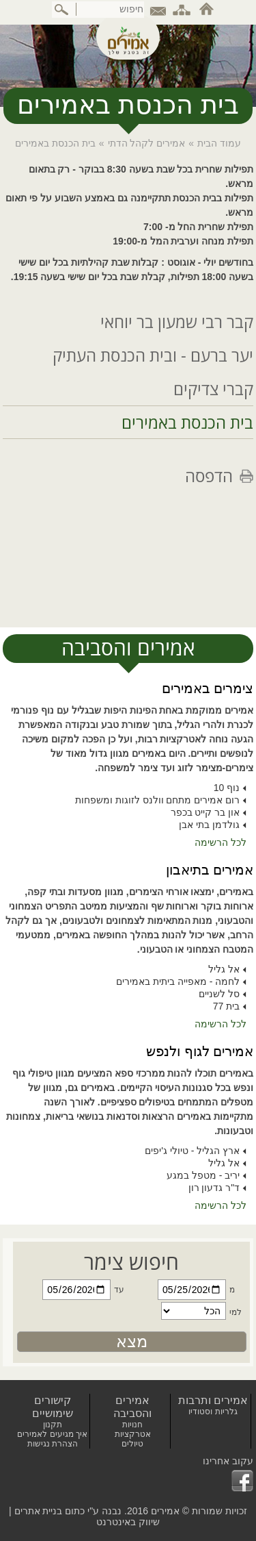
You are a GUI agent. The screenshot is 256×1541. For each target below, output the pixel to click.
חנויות (132, 1424)
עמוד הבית (219, 143)
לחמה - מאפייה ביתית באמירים (178, 981)
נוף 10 (227, 787)
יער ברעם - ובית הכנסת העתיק (153, 355)
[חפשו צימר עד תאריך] (75, 1289)
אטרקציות (133, 1434)
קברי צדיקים (213, 388)
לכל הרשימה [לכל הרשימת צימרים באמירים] (220, 842)
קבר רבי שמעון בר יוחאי (176, 321)
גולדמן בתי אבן (209, 824)
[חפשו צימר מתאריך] (190, 1289)
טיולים (132, 1444)
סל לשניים (219, 993)
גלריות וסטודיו (212, 1411)
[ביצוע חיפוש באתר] (62, 9)
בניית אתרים (38, 1510)
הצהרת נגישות (52, 1444)
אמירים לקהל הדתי (147, 143)
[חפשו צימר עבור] (190, 1312)
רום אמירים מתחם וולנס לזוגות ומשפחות (157, 799)
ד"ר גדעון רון (214, 1187)
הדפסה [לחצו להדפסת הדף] (209, 475)
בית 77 (226, 1006)
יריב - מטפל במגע (203, 1175)
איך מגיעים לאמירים (52, 1434)
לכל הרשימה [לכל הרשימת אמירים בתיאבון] (220, 1023)
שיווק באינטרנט (128, 1521)
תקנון (52, 1424)
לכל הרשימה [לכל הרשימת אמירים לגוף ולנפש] (220, 1205)
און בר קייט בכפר (205, 812)
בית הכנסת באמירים (187, 422)
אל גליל (224, 969)
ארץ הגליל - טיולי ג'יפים (192, 1150)
